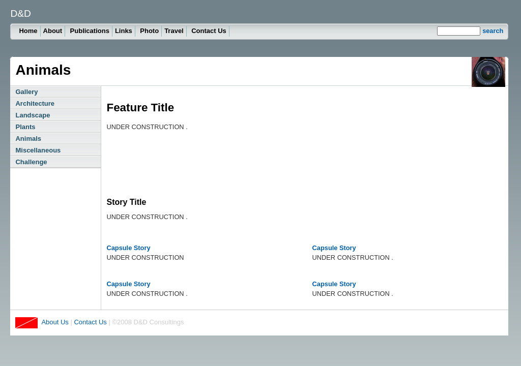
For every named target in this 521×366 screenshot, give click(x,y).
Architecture (34, 103)
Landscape (32, 115)
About (53, 31)
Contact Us (208, 31)
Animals (28, 138)
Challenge (31, 162)
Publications (89, 31)
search (492, 31)
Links (123, 31)
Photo (149, 31)
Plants (25, 127)
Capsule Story (128, 248)
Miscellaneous (38, 150)
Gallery (26, 92)
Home (28, 31)
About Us (54, 322)
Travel (174, 31)
